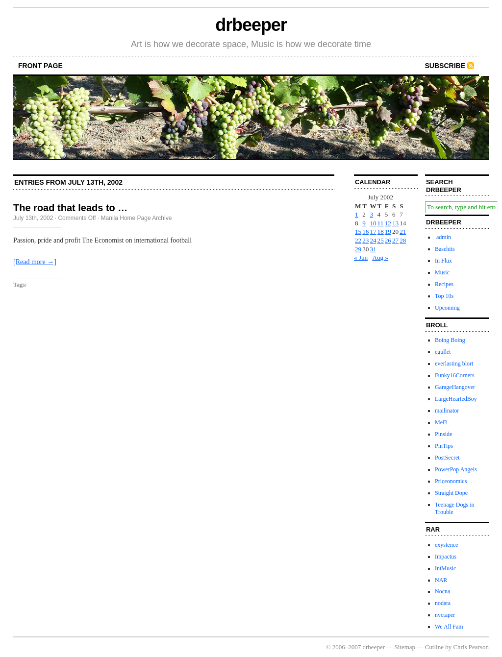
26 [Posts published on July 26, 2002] (388, 240)
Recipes (444, 284)
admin (443, 237)
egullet (443, 351)
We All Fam (449, 626)
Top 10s (444, 295)
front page (40, 66)
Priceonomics (451, 481)
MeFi (441, 422)
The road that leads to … (70, 207)
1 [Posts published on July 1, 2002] (356, 214)
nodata (443, 603)
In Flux (443, 260)
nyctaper (445, 614)
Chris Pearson (471, 647)
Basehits (445, 248)
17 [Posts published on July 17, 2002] (373, 231)
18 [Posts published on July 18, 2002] (380, 231)
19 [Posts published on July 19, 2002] (388, 231)
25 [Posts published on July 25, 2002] (380, 240)
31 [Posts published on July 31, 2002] (373, 249)
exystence (446, 544)
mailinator (447, 410)
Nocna (442, 591)
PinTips (444, 445)
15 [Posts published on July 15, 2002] (358, 231)
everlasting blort (454, 363)
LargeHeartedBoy (456, 398)
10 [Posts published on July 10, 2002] (373, 223)
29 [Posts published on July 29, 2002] (358, 249)
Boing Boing (450, 340)
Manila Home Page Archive (136, 218)
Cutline (434, 647)
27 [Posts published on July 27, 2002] (395, 240)
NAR (441, 580)
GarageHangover (455, 387)
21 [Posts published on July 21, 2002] (403, 231)
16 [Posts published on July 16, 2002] (365, 231)
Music (442, 272)
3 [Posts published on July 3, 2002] (371, 214)
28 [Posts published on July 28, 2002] (403, 240)
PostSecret (447, 457)
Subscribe (445, 66)
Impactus (445, 556)
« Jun (361, 257)
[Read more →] (34, 262)
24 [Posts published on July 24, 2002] (373, 240)
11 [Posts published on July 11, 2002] (380, 223)
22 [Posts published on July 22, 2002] (358, 240)
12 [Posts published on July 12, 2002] (388, 223)
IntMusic (445, 568)
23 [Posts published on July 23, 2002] (365, 240)
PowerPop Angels (456, 469)
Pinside (443, 434)
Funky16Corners (455, 375)
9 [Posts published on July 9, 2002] (364, 223)
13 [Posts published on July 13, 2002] (395, 223)
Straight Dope (451, 492)
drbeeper (250, 25)
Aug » (380, 257)
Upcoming (447, 307)
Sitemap (405, 647)
